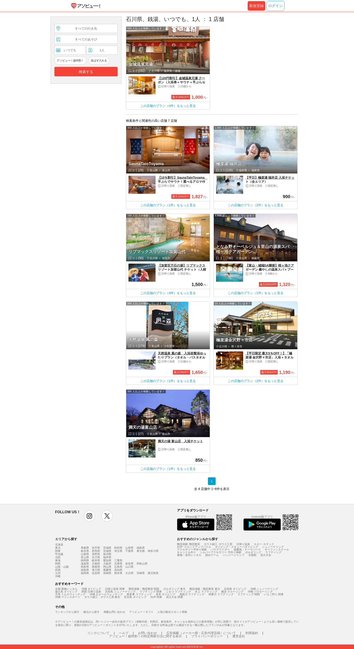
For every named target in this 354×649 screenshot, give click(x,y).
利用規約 (251, 633)
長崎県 (107, 573)
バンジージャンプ (234, 555)
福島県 (141, 547)
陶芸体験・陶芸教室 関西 (144, 588)
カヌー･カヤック (264, 544)
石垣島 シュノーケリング (120, 591)
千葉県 (129, 551)
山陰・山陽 (62, 566)
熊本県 (118, 573)
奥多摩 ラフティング (139, 594)
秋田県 (118, 547)
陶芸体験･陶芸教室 (188, 544)
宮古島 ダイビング (135, 597)
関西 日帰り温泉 (91, 591)
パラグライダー (220, 549)
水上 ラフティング (206, 591)
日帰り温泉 (243, 544)
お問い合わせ (147, 633)
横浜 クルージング (232, 591)
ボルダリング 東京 (174, 588)
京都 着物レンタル (66, 588)
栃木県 (85, 551)
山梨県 (85, 554)
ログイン (275, 6)
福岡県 (85, 573)
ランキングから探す (67, 612)
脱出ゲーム (212, 555)
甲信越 (59, 554)
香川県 (96, 570)
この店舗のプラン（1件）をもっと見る (168, 205)
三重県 (118, 560)
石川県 (96, 557)
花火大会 (265, 555)
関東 (58, 551)
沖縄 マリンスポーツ (67, 597)
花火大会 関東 (174, 597)
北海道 (59, 544)
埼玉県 (118, 551)
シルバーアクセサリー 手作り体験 (220, 552)
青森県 (85, 547)
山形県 (129, 547)
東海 (58, 560)
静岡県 (85, 560)
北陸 (58, 557)
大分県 (129, 573)
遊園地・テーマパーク (247, 549)
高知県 (118, 570)
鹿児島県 (153, 573)
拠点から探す (91, 612)
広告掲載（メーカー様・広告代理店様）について (201, 633)
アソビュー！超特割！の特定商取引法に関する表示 (145, 636)
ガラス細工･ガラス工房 (218, 544)
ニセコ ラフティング (178, 591)
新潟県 (107, 554)
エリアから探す (66, 539)
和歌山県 (142, 563)
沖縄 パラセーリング (260, 591)
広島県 (118, 566)
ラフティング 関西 (249, 594)
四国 (58, 570)
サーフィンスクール (277, 549)
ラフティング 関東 (151, 591)
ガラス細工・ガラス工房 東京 (102, 597)
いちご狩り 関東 (274, 594)
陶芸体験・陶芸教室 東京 (204, 588)
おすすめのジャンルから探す (197, 539)
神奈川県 (153, 551)
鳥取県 (85, 566)
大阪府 (107, 563)
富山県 (85, 557)
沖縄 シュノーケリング (264, 588)
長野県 (96, 554)
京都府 (96, 563)
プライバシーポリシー (207, 636)
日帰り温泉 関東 (115, 588)
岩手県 (96, 547)
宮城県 (107, 547)
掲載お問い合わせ (114, 612)
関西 (58, 563)
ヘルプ (123, 633)
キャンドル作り (186, 552)
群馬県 (96, 551)
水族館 (252, 555)
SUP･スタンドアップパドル (194, 546)
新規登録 (256, 6)
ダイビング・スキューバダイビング (236, 546)
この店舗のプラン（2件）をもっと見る (255, 205)
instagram (89, 516)
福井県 (107, 557)
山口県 (129, 566)
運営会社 (238, 636)
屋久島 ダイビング (66, 591)
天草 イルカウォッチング (70, 594)
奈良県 (129, 563)
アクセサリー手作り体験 (192, 549)
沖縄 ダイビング (91, 588)
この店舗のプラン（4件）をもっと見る (168, 106)
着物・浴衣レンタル (189, 555)
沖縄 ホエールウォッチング (106, 594)
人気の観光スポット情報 (172, 612)
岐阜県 (96, 560)
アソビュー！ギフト (141, 612)
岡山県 (107, 566)
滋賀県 (85, 563)
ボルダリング (253, 552)
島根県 (96, 566)
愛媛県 (107, 570)
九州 (58, 573)
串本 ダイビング (165, 594)
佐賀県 (96, 573)
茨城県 (107, 551)
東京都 (141, 551)
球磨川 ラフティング (220, 594)
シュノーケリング (273, 546)
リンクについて (98, 633)
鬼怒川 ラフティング (192, 594)
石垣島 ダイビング (235, 588)
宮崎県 (141, 573)
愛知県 (107, 560)
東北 (58, 547)
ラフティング (273, 552)
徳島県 (85, 570)
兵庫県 (118, 563)
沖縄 (58, 576)
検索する (86, 72)
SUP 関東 (156, 597)
